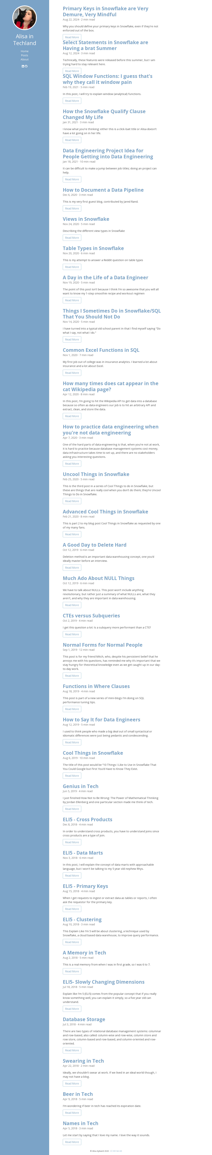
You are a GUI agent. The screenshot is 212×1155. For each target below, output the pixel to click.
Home (25, 51)
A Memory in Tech (84, 952)
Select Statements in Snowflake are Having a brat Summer (105, 45)
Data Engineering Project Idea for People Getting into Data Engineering (108, 153)
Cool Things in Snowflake (93, 753)
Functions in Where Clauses (96, 686)
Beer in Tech (78, 1094)
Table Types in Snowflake (93, 248)
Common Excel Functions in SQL (101, 350)
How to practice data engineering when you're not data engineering (111, 429)
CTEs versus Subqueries (91, 615)
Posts (24, 55)
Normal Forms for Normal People (103, 645)
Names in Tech (80, 1123)
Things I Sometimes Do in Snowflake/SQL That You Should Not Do (112, 314)
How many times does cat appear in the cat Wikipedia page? (110, 386)
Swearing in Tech (83, 1061)
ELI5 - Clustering (82, 919)
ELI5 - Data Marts (83, 853)
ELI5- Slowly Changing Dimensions (104, 982)
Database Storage (84, 1019)
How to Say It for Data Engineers (101, 719)
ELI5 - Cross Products (87, 819)
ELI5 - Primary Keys (85, 886)
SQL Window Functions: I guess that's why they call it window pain (107, 79)
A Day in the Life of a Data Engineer (105, 277)
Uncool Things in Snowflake (96, 474)
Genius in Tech (81, 786)
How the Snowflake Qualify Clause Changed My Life (104, 114)
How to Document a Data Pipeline (103, 190)
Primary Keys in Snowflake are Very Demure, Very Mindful (105, 11)
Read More (72, 37)
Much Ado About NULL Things (98, 578)
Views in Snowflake (86, 219)
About (25, 59)
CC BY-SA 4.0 (116, 1151)
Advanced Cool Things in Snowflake (105, 511)
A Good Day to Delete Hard (95, 545)
